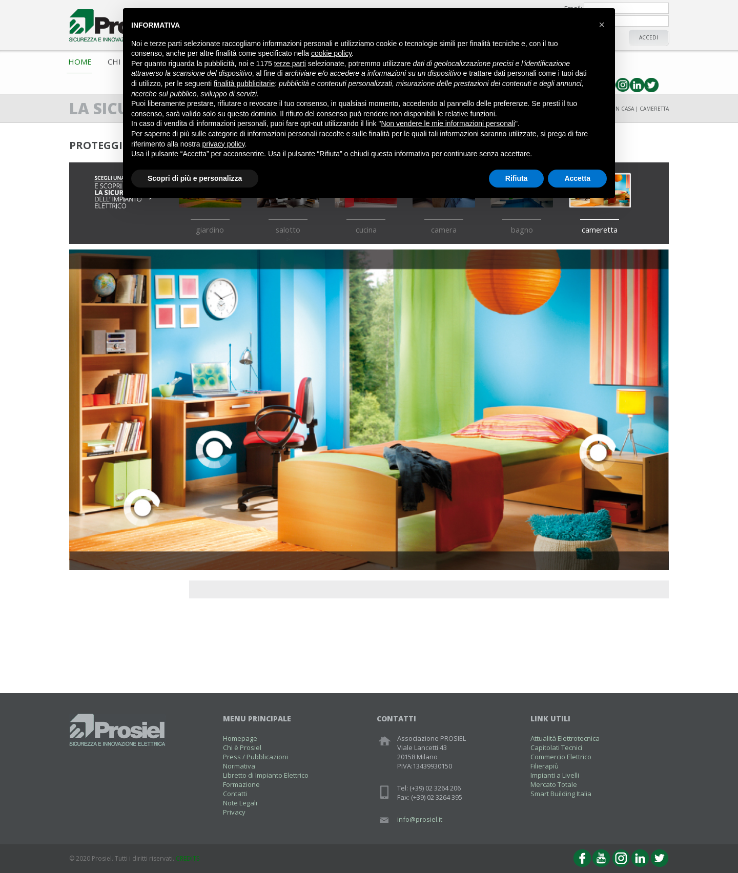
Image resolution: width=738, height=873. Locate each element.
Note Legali (240, 802)
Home (80, 61)
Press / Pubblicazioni (255, 756)
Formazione (241, 784)
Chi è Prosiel (242, 747)
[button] (601, 24)
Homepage (240, 738)
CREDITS (187, 858)
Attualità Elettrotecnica (565, 738)
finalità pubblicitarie (244, 83)
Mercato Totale (553, 784)
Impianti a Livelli (554, 775)
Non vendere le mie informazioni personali (448, 123)
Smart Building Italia (560, 793)
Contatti (235, 793)
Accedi (648, 37)
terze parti (290, 63)
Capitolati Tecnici (556, 747)
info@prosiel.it (419, 819)
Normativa (239, 766)
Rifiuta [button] (516, 178)
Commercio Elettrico (560, 756)
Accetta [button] (577, 178)
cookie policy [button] (331, 53)
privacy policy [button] (223, 144)
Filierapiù (544, 766)
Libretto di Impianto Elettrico (266, 775)
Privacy (234, 812)
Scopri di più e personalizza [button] (195, 178)
